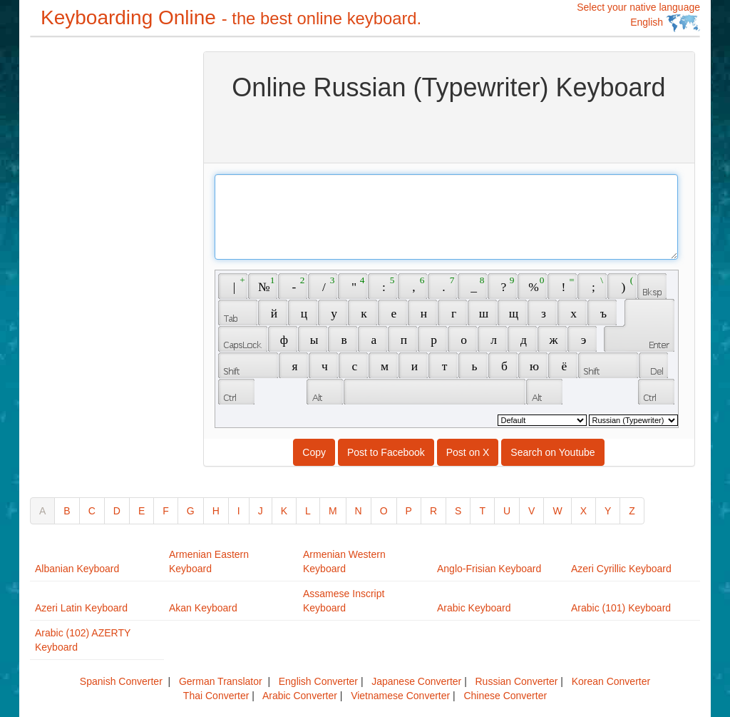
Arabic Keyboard (474, 608)
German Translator (220, 681)
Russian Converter (516, 681)
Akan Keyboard (203, 608)
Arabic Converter (299, 695)
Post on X (468, 452)
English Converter (318, 681)
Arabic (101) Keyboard (621, 608)
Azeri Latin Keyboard (81, 608)
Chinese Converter (505, 695)
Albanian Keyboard (77, 568)
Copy (314, 452)
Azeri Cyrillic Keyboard (621, 568)
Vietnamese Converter (400, 695)
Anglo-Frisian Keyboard (489, 568)
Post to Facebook (386, 452)
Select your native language (638, 16)
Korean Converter (611, 681)
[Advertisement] (87, 265)
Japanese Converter (416, 681)
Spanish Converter (121, 681)
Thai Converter (216, 695)
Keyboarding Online (231, 17)
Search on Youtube (552, 452)
